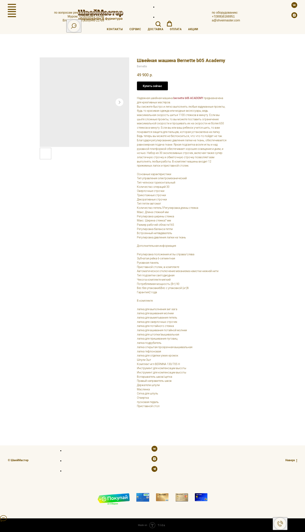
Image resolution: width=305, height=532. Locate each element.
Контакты (115, 29)
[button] (158, 24)
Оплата (175, 29)
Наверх (291, 460)
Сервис (135, 29)
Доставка (155, 29)
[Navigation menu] (12, 7)
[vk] (294, 7)
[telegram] (154, 470)
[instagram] (294, 17)
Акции (193, 29)
